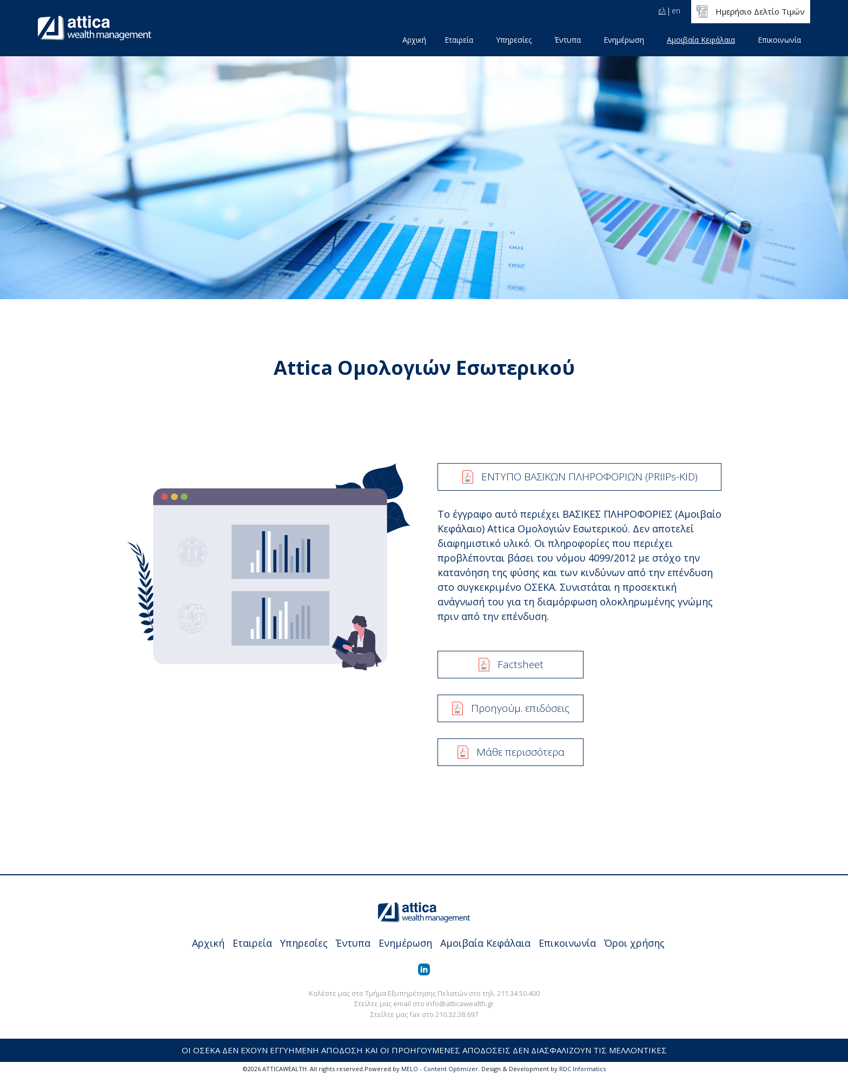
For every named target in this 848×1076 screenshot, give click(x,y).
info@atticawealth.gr (460, 1003)
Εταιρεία (459, 40)
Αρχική (414, 40)
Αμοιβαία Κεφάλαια (701, 40)
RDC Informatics (582, 1069)
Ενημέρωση (624, 40)
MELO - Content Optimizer (439, 1069)
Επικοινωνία (779, 40)
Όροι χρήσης (634, 942)
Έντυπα (567, 40)
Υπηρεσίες (514, 40)
